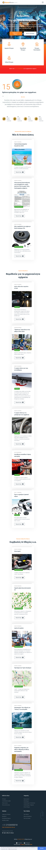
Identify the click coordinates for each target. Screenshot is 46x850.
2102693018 (11, 825)
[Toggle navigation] (43, 2)
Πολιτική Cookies (27, 818)
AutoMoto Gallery (5, 820)
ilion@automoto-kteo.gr (10, 827)
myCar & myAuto (19, 628)
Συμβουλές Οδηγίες (18, 569)
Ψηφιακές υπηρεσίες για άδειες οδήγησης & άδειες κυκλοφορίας (21, 749)
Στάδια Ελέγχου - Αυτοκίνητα (29, 802)
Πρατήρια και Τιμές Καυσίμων (22, 668)
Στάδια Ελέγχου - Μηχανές (29, 804)
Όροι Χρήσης (26, 814)
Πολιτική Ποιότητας (6, 804)
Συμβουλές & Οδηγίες (6, 814)
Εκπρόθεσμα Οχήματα (6, 818)
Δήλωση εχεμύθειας (28, 816)
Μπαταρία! (17, 551)
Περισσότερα (19, 172)
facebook (19, 843)
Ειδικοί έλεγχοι (27, 806)
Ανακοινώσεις (5, 802)
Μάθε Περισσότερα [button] (12, 849)
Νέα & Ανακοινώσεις (18, 164)
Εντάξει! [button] (42, 848)
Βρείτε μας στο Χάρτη (8, 832)
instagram (27, 843)
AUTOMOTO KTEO (20, 839)
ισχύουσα (19, 68)
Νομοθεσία (17, 350)
